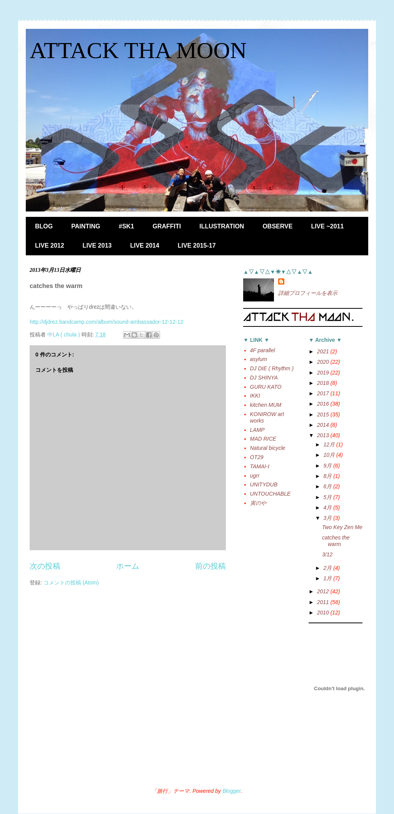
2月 (328, 568)
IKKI (255, 396)
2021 (324, 351)
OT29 (257, 457)
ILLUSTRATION (221, 226)
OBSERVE (277, 226)
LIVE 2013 (97, 245)
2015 (324, 414)
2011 (324, 602)
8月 (328, 476)
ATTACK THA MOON (138, 50)
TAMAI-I (259, 466)
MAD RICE (263, 439)
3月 (328, 518)
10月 (329, 455)
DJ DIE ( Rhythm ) (272, 368)
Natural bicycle (267, 448)
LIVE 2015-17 (197, 245)
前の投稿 (210, 566)
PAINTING (85, 226)
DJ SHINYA (264, 378)
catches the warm (336, 540)
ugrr (255, 476)
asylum (258, 359)
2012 (324, 591)
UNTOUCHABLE (270, 494)
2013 (324, 435)
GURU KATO (266, 387)
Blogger (231, 791)
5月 (328, 497)
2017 (324, 393)
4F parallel (262, 350)
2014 (324, 425)
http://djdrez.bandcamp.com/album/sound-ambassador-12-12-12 (106, 322)
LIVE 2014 (144, 245)
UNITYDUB (264, 484)
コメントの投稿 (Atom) (71, 582)
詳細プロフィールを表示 (307, 293)
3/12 (327, 554)
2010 (324, 612)
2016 (324, 404)
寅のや (258, 503)
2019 (324, 373)
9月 (328, 466)
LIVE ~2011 (327, 226)
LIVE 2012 (49, 245)
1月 (328, 578)
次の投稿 (45, 566)
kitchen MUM (266, 405)
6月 (328, 486)
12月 (329, 444)
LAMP (257, 430)
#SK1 (126, 226)
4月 (328, 507)
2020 (324, 362)
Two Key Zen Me (342, 527)
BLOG (44, 226)
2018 (324, 383)
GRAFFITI (167, 226)
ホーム (127, 566)
